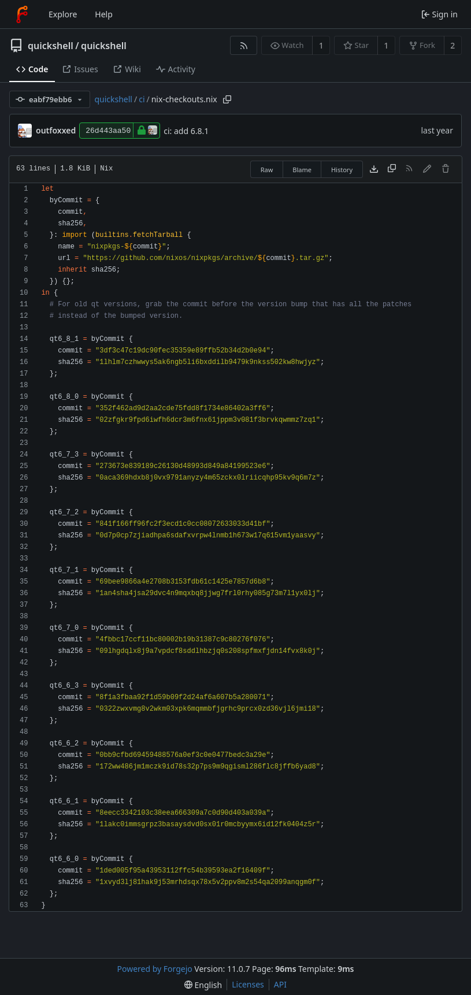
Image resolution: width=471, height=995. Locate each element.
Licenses (248, 984)
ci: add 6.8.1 (186, 130)
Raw (267, 169)
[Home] (22, 14)
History (342, 169)
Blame (301, 169)
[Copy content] (391, 169)
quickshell (50, 45)
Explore (63, 14)
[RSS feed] (243, 45)
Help (104, 14)
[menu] (203, 984)
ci (141, 99)
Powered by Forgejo (154, 968)
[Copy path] (227, 99)
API (280, 984)
